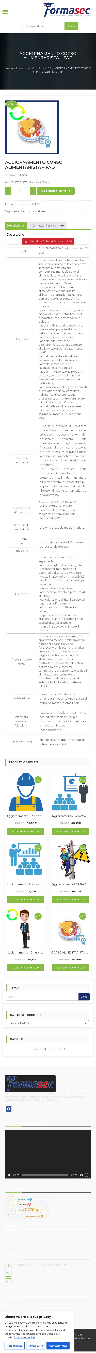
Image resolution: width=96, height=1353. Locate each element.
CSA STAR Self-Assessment (26, 1235)
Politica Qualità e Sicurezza (26, 1239)
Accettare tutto (58, 1345)
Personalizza (14, 1345)
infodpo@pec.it (31, 1310)
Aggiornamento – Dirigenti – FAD (26, 952)
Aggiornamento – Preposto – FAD (26, 816)
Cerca (71, 26)
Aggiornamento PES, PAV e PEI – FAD (70, 884)
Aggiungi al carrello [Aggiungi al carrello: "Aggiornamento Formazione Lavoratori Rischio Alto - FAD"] (70, 831)
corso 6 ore (37, 211)
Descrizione (15, 225)
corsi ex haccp (20, 211)
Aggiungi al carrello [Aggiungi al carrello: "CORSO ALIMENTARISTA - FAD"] (70, 967)
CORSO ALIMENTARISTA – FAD (70, 952)
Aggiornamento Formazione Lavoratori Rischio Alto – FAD (70, 816)
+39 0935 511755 (23, 1272)
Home (9, 68)
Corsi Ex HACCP (41, 68)
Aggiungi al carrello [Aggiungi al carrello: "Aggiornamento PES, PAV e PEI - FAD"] (70, 899)
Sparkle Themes (80, 1338)
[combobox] (48, 1023)
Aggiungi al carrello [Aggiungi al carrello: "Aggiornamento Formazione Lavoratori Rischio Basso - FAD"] (25, 899)
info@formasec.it (23, 1280)
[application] (48, 1154)
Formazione (22, 68)
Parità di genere (19, 1243)
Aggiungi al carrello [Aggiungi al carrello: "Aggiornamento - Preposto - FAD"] (25, 831)
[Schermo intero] (86, 1175)
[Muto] (81, 1175)
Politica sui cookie (24, 1337)
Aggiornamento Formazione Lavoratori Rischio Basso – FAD (26, 884)
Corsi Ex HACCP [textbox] (47, 1023)
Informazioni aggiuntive (46, 225)
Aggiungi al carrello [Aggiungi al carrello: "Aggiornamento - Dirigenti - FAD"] (25, 967)
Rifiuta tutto (35, 1345)
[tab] (15, 226)
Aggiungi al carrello (55, 191)
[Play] (9, 1175)
